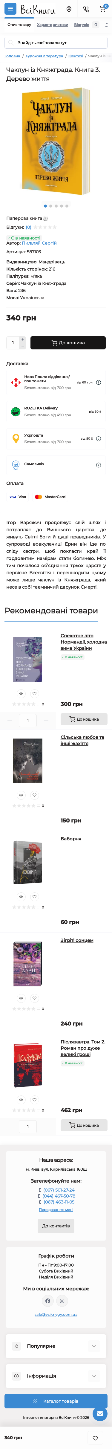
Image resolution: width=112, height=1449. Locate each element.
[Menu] (10, 9)
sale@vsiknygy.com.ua (56, 1314)
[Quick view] (21, 693)
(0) (28, 227)
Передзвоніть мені (56, 1209)
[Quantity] (12, 342)
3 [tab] (56, 206)
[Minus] (22, 346)
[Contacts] (86, 8)
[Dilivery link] (98, 382)
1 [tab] (45, 206)
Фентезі (75, 56)
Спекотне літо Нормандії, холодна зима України (84, 642)
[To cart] (84, 719)
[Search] (11, 43)
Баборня (71, 839)
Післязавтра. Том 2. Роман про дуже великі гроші (83, 1048)
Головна (12, 56)
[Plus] (22, 339)
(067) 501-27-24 (58, 1190)
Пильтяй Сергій (39, 243)
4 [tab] (61, 206)
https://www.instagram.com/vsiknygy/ (62, 1300)
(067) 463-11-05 (59, 1202)
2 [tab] (50, 206)
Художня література (44, 56)
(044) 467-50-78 (58, 1196)
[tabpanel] (56, 141)
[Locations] (68, 8)
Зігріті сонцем (77, 940)
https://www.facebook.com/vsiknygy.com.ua (47, 1300)
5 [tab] (66, 206)
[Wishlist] (34, 693)
